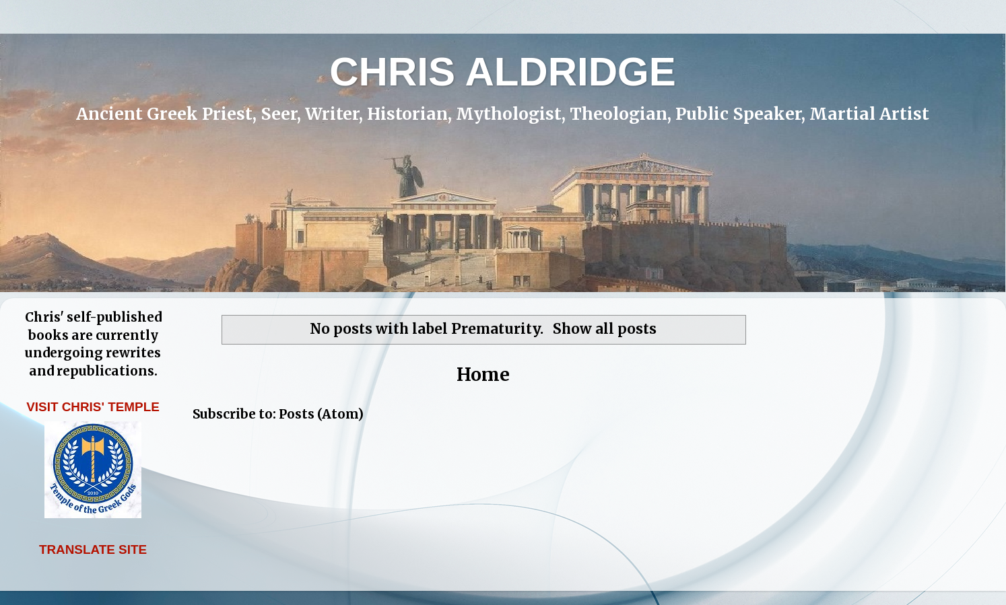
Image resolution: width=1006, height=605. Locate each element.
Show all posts (605, 329)
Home (483, 374)
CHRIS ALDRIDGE (502, 71)
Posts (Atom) (321, 414)
